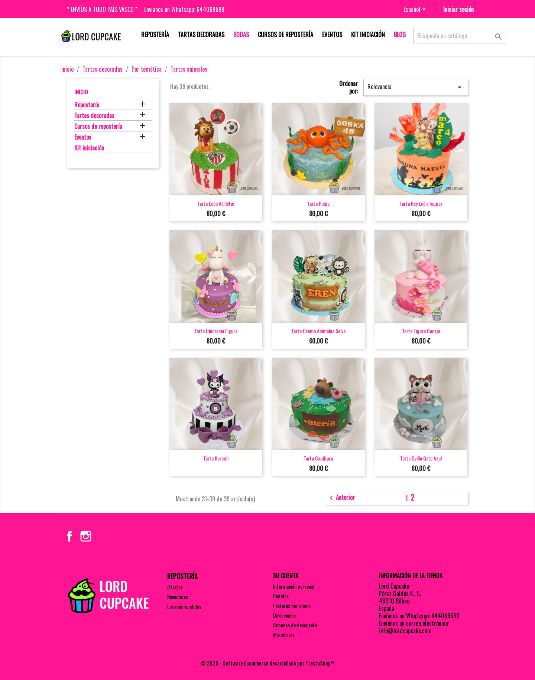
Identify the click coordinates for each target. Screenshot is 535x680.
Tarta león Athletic (215, 203)
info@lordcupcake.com (405, 630)
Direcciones (284, 615)
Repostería (155, 34)
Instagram (85, 536)
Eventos (332, 34)
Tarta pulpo (318, 203)
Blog (400, 34)
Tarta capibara (318, 458)
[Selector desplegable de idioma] (415, 10)
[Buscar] (459, 35)
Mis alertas (284, 634)
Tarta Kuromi (215, 458)
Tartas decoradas (201, 34)
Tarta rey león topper (420, 203)
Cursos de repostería (285, 34)
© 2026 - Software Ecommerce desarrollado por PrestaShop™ (267, 663)
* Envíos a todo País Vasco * (102, 9)
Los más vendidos (184, 606)
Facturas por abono (292, 605)
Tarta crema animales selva (318, 331)
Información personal (293, 586)
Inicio (81, 92)
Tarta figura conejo (421, 331)
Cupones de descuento (295, 625)
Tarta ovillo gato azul (421, 458)
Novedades (177, 597)
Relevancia (415, 87)
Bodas (241, 34)
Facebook (69, 536)
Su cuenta (285, 575)
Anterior (341, 498)
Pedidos (281, 596)
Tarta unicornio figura (215, 331)
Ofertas (175, 587)
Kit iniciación (368, 34)
